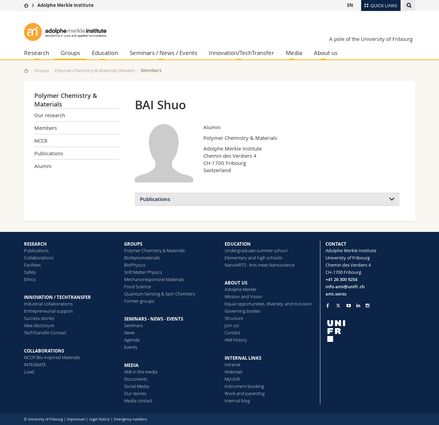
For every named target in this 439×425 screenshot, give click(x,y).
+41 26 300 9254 (341, 279)
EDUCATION (238, 244)
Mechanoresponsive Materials (154, 279)
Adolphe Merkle (240, 289)
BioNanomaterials (142, 258)
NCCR (40, 140)
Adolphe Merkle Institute (65, 5)
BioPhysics (134, 265)
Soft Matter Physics (143, 272)
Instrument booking (244, 386)
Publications (48, 153)
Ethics (30, 279)
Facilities (32, 265)
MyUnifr (232, 379)
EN (350, 5)
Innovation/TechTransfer (241, 53)
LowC (29, 372)
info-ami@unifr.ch (345, 286)
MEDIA (131, 365)
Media (294, 53)
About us (325, 53)
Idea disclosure (39, 325)
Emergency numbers (130, 419)
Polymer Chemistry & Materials (154, 250)
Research (36, 53)
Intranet (232, 364)
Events (130, 347)
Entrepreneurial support (48, 311)
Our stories (135, 393)
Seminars (133, 325)
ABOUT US (236, 283)
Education (105, 53)
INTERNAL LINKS (243, 358)
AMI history (236, 340)
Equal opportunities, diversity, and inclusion (268, 304)
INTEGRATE (35, 364)
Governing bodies (242, 311)
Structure (234, 318)
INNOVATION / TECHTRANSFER (57, 297)
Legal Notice (99, 419)
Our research (49, 115)
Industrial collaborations (48, 304)
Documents (135, 379)
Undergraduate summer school (256, 250)
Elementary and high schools (253, 258)
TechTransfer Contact (45, 332)
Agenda (132, 340)
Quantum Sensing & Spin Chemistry (159, 294)
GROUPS (133, 244)
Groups (70, 53)
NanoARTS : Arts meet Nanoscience (260, 265)
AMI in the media (140, 372)
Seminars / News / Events (163, 53)
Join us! (232, 325)
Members (151, 70)
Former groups (139, 301)
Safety (30, 272)
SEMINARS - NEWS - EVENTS (153, 319)
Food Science (137, 286)
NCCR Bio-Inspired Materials (52, 357)
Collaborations (39, 258)
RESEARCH (35, 244)
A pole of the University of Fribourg (371, 38)
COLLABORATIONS (44, 351)
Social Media (136, 386)
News (129, 332)
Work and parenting (245, 393)
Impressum (76, 419)
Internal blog (237, 401)
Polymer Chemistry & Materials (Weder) (95, 70)
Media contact (138, 401)
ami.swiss (335, 294)
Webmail (233, 372)
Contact (232, 332)
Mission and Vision (243, 296)
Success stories (39, 318)
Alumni (42, 166)
